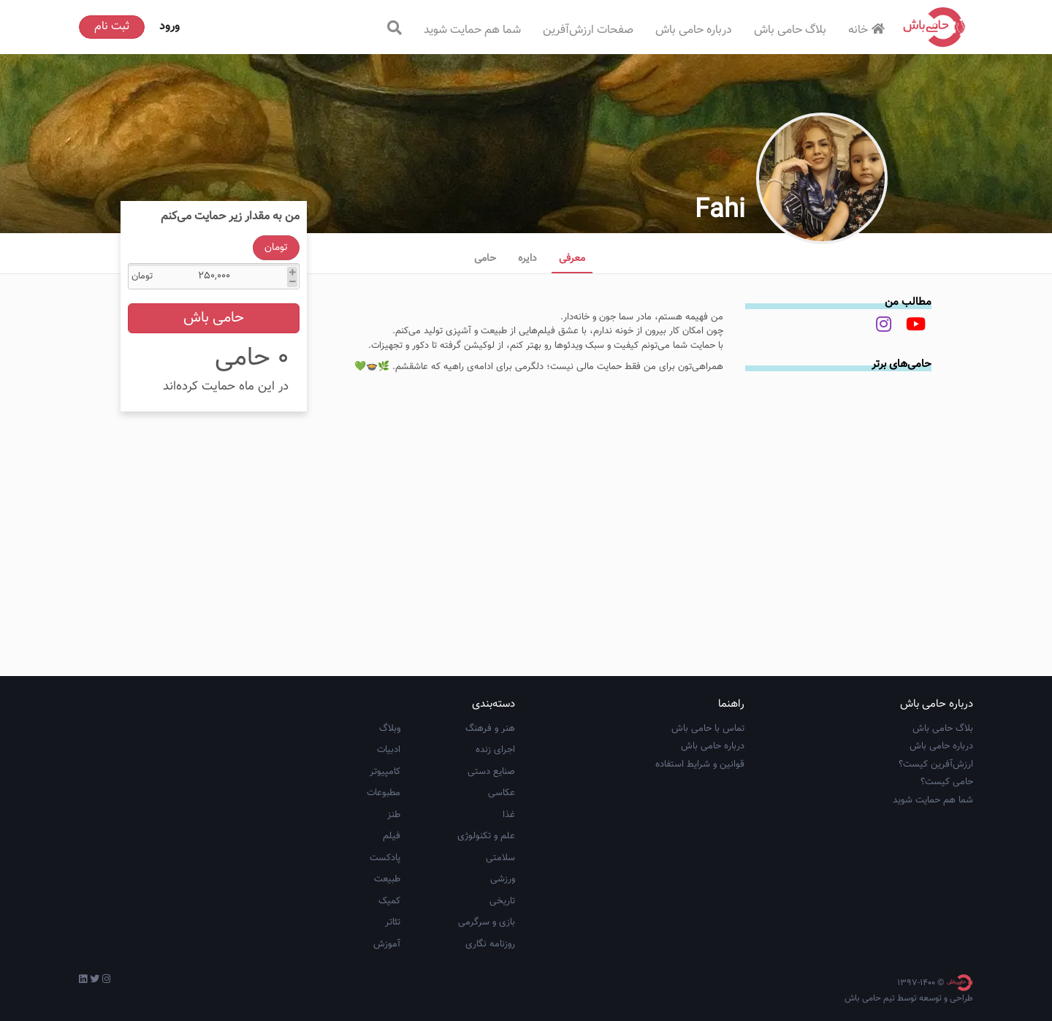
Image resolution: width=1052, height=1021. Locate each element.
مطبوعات (383, 793)
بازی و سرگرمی (486, 922)
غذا (509, 815)
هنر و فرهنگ (490, 728)
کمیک (389, 901)
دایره (527, 259)
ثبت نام (111, 27)
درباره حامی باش (693, 30)
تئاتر (392, 922)
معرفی (572, 259)
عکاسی (501, 793)
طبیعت (387, 879)
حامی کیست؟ (946, 782)
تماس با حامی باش (707, 728)
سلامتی (500, 858)
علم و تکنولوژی (486, 836)
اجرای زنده (495, 750)
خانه (868, 30)
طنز (393, 815)
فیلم (391, 836)
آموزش (386, 944)
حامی (485, 259)
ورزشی (502, 879)
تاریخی (502, 901)
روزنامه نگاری (490, 944)
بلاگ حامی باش (790, 30)
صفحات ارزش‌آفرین (588, 30)
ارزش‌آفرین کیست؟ (936, 764)
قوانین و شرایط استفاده (699, 764)
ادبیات (388, 750)
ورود (169, 27)
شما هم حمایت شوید (472, 30)
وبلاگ (389, 728)
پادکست (385, 858)
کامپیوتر (385, 771)
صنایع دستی (491, 771)
